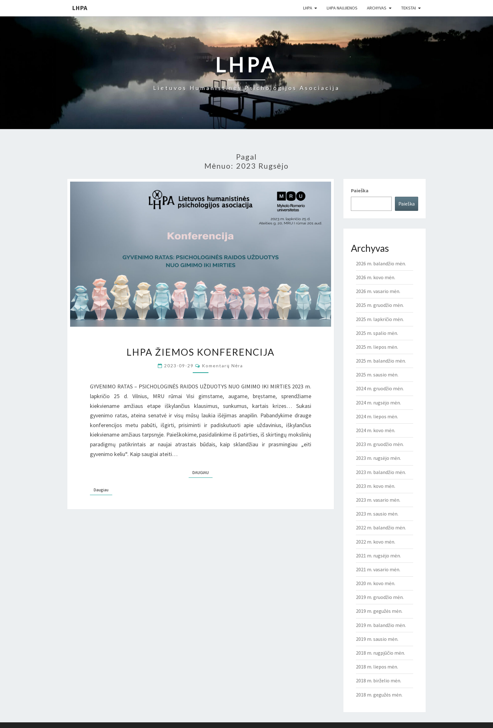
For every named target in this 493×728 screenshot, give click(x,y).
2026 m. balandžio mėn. (381, 263)
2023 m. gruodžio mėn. (380, 444)
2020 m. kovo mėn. (375, 583)
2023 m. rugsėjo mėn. (378, 458)
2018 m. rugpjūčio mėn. (380, 653)
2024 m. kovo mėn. (375, 430)
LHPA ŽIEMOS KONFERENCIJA (200, 352)
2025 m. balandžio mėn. (381, 361)
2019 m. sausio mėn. (377, 639)
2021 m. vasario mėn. (378, 569)
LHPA (79, 8)
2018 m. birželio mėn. (378, 680)
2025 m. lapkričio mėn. (380, 319)
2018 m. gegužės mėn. (379, 694)
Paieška (359, 190)
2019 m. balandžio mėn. (381, 625)
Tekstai (408, 8)
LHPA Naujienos (342, 8)
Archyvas (376, 8)
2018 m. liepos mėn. (377, 666)
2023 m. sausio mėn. (377, 514)
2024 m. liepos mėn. (377, 416)
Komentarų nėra (222, 365)
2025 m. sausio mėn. (377, 374)
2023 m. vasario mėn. (378, 500)
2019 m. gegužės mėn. (379, 611)
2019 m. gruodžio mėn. (380, 597)
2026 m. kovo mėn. (375, 277)
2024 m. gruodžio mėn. (380, 388)
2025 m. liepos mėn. (377, 347)
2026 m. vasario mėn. (378, 291)
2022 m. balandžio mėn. (381, 527)
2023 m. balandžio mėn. (381, 472)
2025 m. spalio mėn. (377, 333)
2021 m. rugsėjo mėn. (378, 555)
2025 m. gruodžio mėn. (380, 305)
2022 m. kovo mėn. (375, 542)
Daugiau (202, 472)
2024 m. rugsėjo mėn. (378, 402)
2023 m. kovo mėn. (375, 486)
